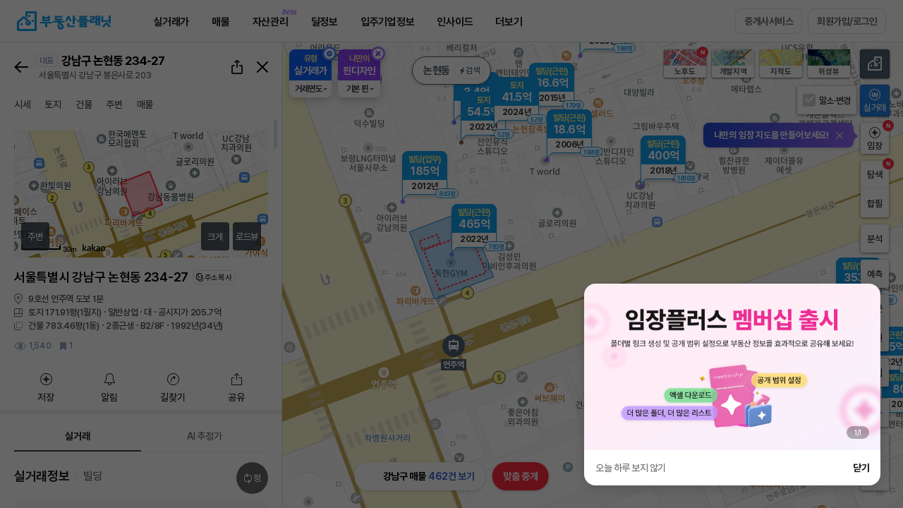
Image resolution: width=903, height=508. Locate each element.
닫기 (861, 467)
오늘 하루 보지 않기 (630, 467)
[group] (732, 367)
